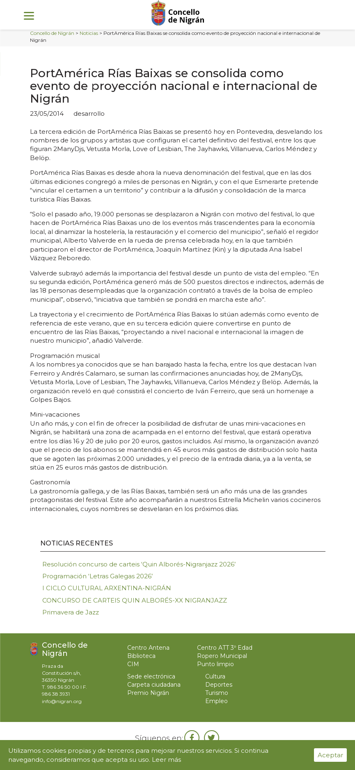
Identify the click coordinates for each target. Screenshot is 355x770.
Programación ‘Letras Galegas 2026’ (97, 576)
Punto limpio (215, 664)
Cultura (215, 676)
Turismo (216, 693)
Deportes (218, 684)
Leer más (166, 759)
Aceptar (330, 755)
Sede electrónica (151, 676)
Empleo (216, 701)
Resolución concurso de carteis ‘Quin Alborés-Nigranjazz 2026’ (139, 564)
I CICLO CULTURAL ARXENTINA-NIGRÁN (106, 588)
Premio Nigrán (148, 693)
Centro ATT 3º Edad (224, 647)
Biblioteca (141, 656)
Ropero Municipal (222, 656)
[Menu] (29, 15)
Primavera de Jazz (70, 612)
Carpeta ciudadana (154, 684)
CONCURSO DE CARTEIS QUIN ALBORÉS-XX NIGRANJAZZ (134, 600)
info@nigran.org (62, 701)
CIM (133, 664)
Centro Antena (148, 647)
